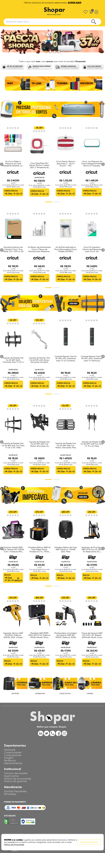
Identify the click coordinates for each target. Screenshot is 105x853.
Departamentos (13, 763)
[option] (15, 84)
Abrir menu (9, 11)
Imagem (8, 757)
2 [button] (56, 287)
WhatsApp (10, 793)
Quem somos (11, 775)
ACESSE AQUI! (74, 2)
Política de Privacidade (14, 844)
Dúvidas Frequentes (15, 791)
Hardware (9, 749)
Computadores (12, 755)
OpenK (15, 850)
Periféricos (10, 760)
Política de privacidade (17, 778)
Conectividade (12, 752)
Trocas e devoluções (15, 773)
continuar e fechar (89, 842)
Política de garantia (15, 781)
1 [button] (48, 287)
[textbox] (52, 21)
